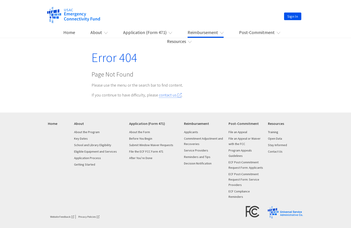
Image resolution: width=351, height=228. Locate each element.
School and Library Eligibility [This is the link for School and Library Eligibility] (92, 145)
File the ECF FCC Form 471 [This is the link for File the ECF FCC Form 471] (146, 151)
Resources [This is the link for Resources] (176, 41)
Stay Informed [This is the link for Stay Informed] (277, 145)
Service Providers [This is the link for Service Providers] (196, 150)
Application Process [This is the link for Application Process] (87, 158)
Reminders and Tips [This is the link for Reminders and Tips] (197, 157)
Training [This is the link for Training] (273, 132)
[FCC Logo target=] (252, 211)
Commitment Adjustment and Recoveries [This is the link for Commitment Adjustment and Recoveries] (203, 141)
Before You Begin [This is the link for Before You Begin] (140, 138)
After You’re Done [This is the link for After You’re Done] (140, 158)
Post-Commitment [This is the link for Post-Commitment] (257, 32)
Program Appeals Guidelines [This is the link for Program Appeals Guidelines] (240, 153)
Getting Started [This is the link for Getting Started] (84, 164)
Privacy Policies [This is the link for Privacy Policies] (87, 216)
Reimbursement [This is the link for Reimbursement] (203, 32)
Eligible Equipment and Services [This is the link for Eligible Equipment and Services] (95, 151)
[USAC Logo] (285, 212)
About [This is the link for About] (96, 32)
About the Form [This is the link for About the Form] (139, 132)
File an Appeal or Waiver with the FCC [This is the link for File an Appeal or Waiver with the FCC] (245, 141)
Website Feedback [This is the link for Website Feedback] (60, 216)
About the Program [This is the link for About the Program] (87, 132)
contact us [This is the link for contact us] (168, 95)
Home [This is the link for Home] (69, 32)
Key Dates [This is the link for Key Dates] (81, 138)
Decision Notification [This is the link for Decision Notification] (198, 163)
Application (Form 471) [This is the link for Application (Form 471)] (145, 32)
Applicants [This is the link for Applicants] (191, 132)
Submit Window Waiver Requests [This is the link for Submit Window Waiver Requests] (151, 145)
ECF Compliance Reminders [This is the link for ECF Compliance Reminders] (239, 194)
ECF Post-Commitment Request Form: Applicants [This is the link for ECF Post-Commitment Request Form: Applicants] (246, 165)
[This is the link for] (73, 15)
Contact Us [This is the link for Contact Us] (275, 151)
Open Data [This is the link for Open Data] (275, 138)
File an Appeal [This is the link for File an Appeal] (238, 132)
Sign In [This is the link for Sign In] (292, 16)
